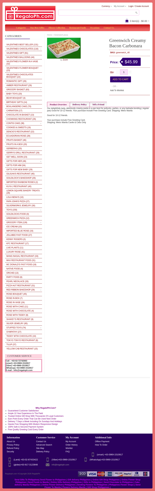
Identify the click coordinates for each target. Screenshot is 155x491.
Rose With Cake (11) (17, 306)
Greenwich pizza (61, 35)
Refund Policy (13, 448)
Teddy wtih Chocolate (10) (21, 336)
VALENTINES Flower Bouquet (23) (22, 69)
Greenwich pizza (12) (17, 218)
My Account (71, 441)
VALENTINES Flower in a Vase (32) (22, 62)
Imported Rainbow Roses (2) (22, 182)
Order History (72, 445)
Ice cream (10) (14, 226)
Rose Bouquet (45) (16, 294)
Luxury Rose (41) (15, 252)
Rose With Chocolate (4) (20, 311)
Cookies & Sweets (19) (18, 127)
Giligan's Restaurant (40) (20, 174)
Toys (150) (11, 210)
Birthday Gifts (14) (16, 102)
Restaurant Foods (77, 27)
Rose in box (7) (14, 298)
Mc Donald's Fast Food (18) (21, 264)
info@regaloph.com (60, 465)
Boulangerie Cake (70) (18, 106)
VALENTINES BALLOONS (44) (20, 57)
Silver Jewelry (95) (17, 323)
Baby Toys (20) (14, 94)
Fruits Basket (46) (16, 140)
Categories (21, 27)
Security (10, 451)
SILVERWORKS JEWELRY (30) (20, 205)
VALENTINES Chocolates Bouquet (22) (19, 75)
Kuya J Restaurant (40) (18, 186)
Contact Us (109, 27)
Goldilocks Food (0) (17, 214)
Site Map (40, 448)
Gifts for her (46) (16, 161)
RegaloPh (36, 474)
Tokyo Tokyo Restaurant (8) (22, 340)
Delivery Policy (79, 104)
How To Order (101, 445)
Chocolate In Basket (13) (20, 115)
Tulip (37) (11, 344)
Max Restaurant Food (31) (20, 260)
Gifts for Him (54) (16, 165)
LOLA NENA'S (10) (15, 197)
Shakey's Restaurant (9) (19, 319)
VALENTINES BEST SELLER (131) (22, 44)
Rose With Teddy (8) (17, 315)
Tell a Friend (98, 104)
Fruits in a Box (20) (16, 144)
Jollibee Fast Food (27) (19, 235)
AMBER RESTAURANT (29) (19, 85)
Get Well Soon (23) (16, 157)
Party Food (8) (14, 277)
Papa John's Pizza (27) (17, 201)
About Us (11, 441)
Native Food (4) (14, 269)
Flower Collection (57, 27)
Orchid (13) (12, 273)
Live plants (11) (14, 248)
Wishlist (69, 448)
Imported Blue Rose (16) (19, 231)
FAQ (68, 451)
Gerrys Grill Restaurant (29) (22, 153)
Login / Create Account (138, 6)
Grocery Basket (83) (17, 89)
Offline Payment (102, 441)
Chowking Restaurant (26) (21, 119)
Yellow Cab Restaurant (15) (22, 349)
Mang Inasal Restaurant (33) (22, 256)
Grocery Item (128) (16, 222)
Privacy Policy (13, 445)
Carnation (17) (14, 110)
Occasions (95, 27)
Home (49, 35)
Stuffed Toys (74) (16, 327)
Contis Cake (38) (15, 123)
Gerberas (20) (14, 148)
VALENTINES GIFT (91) (17, 53)
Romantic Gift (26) (16, 81)
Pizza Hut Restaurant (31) (20, 285)
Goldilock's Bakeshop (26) (21, 178)
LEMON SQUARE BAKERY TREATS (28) (23, 191)
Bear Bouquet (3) (15, 98)
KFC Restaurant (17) (17, 243)
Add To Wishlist (117, 90)
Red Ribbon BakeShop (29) (20, 290)
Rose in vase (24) (15, 302)
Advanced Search (44, 445)
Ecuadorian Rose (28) (18, 136)
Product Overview (58, 104)
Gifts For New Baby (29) (19, 169)
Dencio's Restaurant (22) (20, 131)
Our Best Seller (37, 27)
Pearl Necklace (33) (17, 281)
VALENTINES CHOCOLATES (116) (22, 49)
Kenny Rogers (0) (16, 239)
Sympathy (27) (13, 332)
